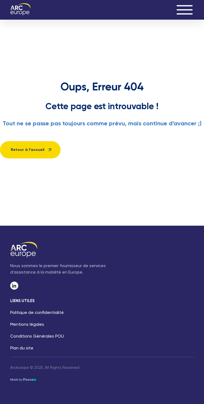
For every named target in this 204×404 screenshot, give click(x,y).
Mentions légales (27, 325)
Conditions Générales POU (37, 336)
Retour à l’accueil (27, 150)
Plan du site (21, 348)
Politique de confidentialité (37, 313)
